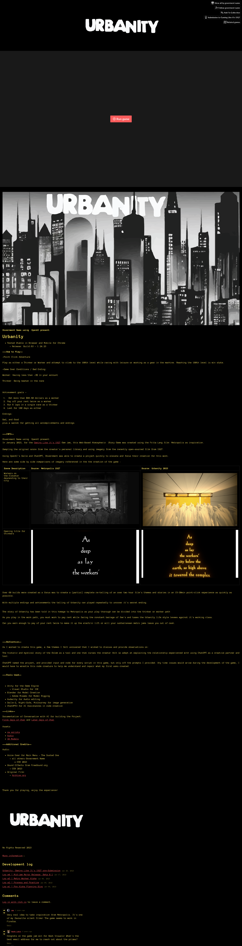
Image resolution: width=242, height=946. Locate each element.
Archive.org (19, 775)
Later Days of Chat (43, 720)
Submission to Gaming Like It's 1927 (222, 17)
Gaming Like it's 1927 (47, 442)
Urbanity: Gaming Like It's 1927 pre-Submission (31, 870)
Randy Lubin (16, 931)
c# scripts (13, 732)
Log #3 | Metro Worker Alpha (20, 878)
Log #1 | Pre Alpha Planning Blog (23, 886)
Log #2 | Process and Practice (21, 882)
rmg (12, 910)
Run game (121, 119)
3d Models (13, 739)
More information (14, 855)
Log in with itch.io (14, 902)
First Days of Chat (14, 720)
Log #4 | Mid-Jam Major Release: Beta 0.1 (28, 874)
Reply (9, 925)
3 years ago (20, 910)
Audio (10, 735)
